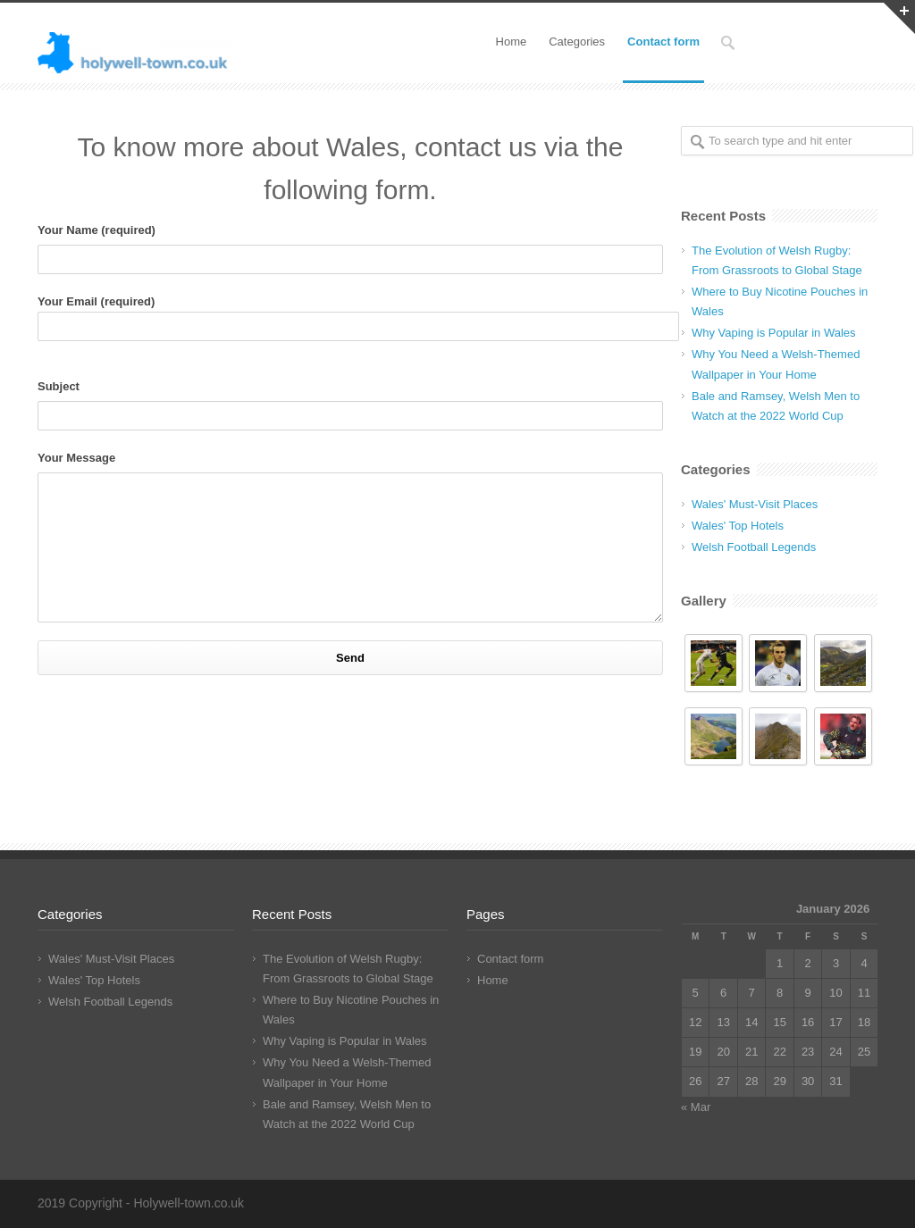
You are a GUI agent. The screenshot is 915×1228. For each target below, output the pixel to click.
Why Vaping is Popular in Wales (774, 332)
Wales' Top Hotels (738, 525)
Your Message (350, 536)
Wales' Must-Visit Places (755, 504)
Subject (350, 405)
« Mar (695, 1107)
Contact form (663, 41)
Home (511, 41)
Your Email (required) (350, 318)
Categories (577, 41)
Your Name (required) (350, 248)
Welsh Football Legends (754, 547)
